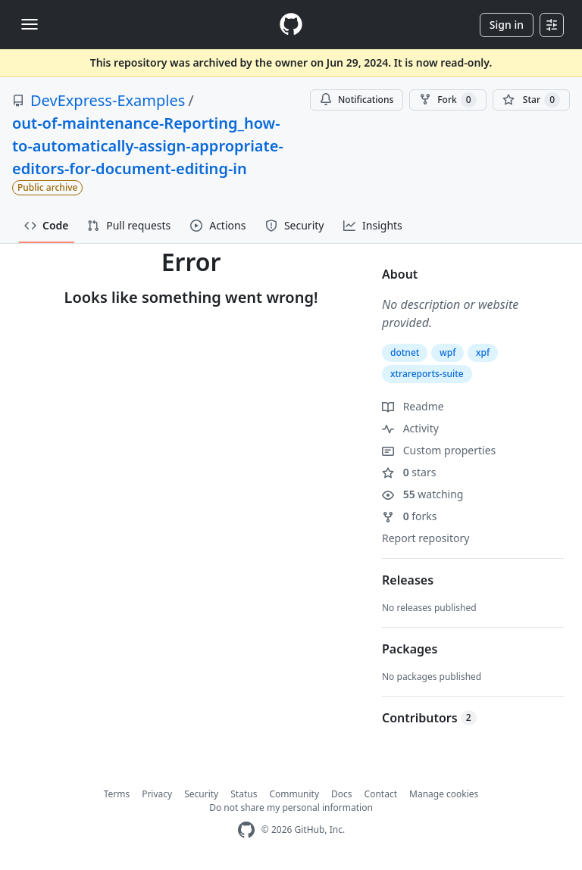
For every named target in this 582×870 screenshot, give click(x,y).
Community (294, 793)
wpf (447, 352)
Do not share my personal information (291, 807)
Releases (407, 580)
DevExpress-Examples (107, 100)
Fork (447, 100)
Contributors (429, 717)
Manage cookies (443, 793)
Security (201, 793)
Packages (409, 649)
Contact (381, 793)
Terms (117, 793)
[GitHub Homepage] (246, 830)
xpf (483, 352)
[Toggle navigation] (29, 24)
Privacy (157, 793)
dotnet (404, 352)
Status (243, 793)
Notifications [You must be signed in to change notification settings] (356, 99)
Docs (341, 793)
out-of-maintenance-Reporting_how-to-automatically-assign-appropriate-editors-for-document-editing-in (147, 146)
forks (409, 516)
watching (422, 494)
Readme (413, 406)
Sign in (507, 24)
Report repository (425, 538)
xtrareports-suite (427, 373)
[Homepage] (291, 24)
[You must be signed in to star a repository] (531, 100)
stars (409, 472)
